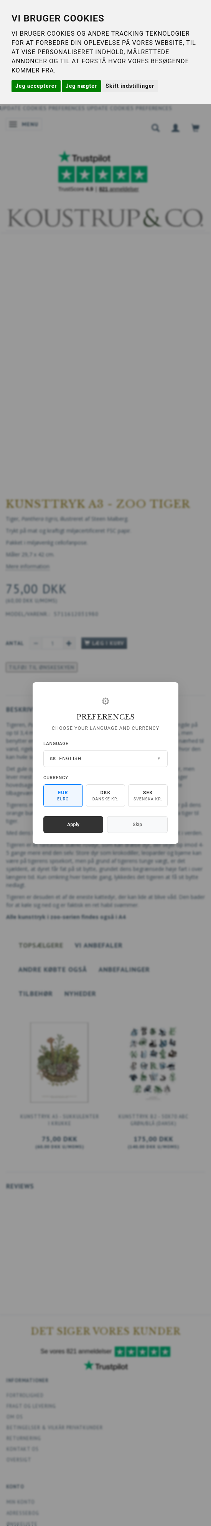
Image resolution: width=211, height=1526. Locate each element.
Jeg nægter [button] (81, 86)
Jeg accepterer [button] (36, 86)
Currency (55, 777)
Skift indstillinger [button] (129, 86)
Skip (137, 824)
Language (55, 743)
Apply (73, 824)
